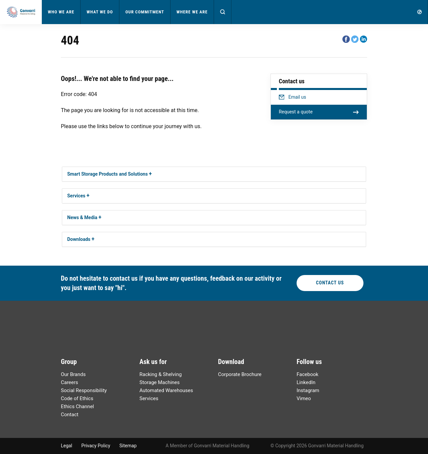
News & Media (82, 217)
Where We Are (192, 11)
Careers (69, 382)
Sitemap (127, 445)
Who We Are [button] (61, 11)
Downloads (78, 239)
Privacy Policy (95, 445)
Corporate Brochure (239, 374)
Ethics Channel (77, 406)
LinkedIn (306, 382)
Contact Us (330, 282)
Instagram (308, 390)
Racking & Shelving (160, 374)
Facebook (307, 374)
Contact (69, 415)
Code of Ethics (77, 398)
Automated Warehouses (166, 390)
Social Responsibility (84, 390)
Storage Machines (159, 382)
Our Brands (73, 374)
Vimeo (304, 398)
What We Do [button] (100, 11)
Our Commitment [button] (144, 11)
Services (76, 195)
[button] (223, 12)
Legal (66, 445)
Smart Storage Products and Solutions (107, 174)
